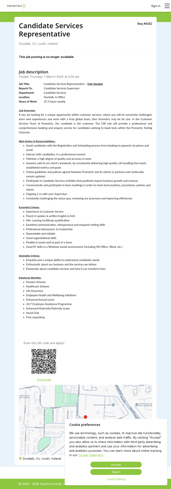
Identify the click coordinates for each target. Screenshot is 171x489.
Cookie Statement (90, 455)
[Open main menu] (167, 6)
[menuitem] (17, 6)
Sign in (155, 6)
